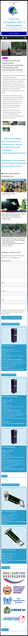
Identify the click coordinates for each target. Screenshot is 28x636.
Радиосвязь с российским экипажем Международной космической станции (13, 163)
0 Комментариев (18, 72)
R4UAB (12, 72)
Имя (3, 282)
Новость (5, 58)
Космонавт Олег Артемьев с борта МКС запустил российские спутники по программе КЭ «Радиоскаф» (13, 216)
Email (3, 291)
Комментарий (6, 260)
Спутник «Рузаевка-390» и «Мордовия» (14, 22)
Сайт (2, 299)
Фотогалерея (4, 479)
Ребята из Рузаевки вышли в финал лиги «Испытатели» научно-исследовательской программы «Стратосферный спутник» (13, 145)
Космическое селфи (8, 194)
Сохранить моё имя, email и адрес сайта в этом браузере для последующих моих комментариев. (13, 311)
